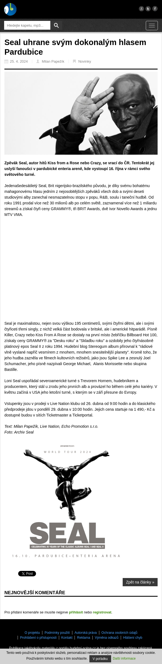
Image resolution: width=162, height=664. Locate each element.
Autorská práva (86, 633)
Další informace (124, 658)
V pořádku (100, 659)
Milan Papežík (50, 61)
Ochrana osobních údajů (119, 633)
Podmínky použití (57, 633)
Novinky (82, 61)
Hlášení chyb (132, 638)
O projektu (32, 633)
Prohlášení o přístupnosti (38, 638)
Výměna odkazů (107, 638)
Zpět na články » (140, 582)
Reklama (83, 638)
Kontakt (67, 638)
